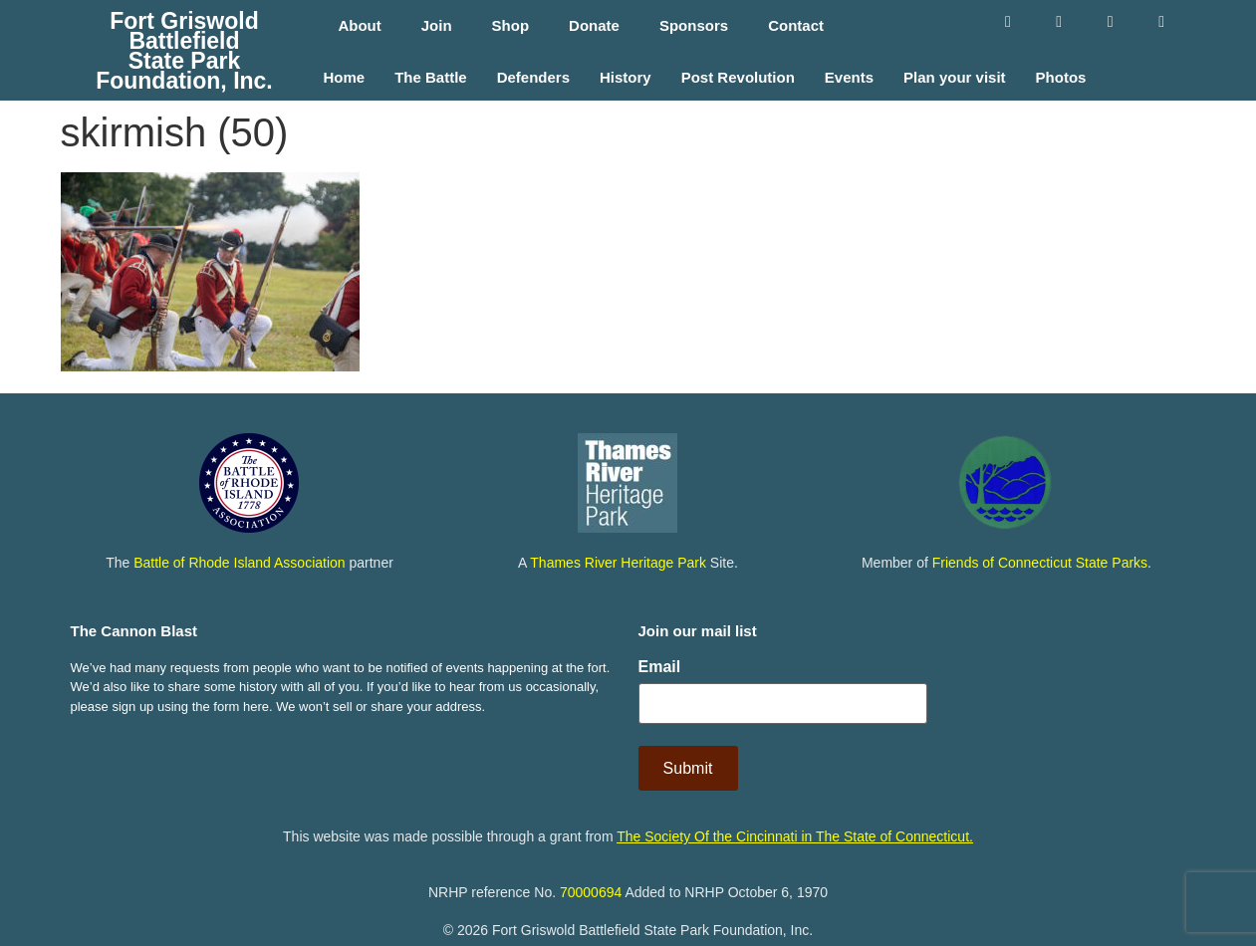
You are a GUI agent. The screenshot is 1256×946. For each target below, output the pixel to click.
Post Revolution (738, 78)
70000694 (591, 890)
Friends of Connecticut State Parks (1039, 563)
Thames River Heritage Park (618, 563)
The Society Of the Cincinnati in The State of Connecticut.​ (795, 835)
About (359, 25)
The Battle (430, 78)
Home (344, 78)
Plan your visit (954, 78)
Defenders (533, 78)
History (625, 78)
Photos (1061, 78)
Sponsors (693, 25)
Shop (511, 25)
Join (436, 25)
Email (659, 667)
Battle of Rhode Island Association (239, 563)
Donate (594, 25)
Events (849, 78)
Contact (796, 25)
